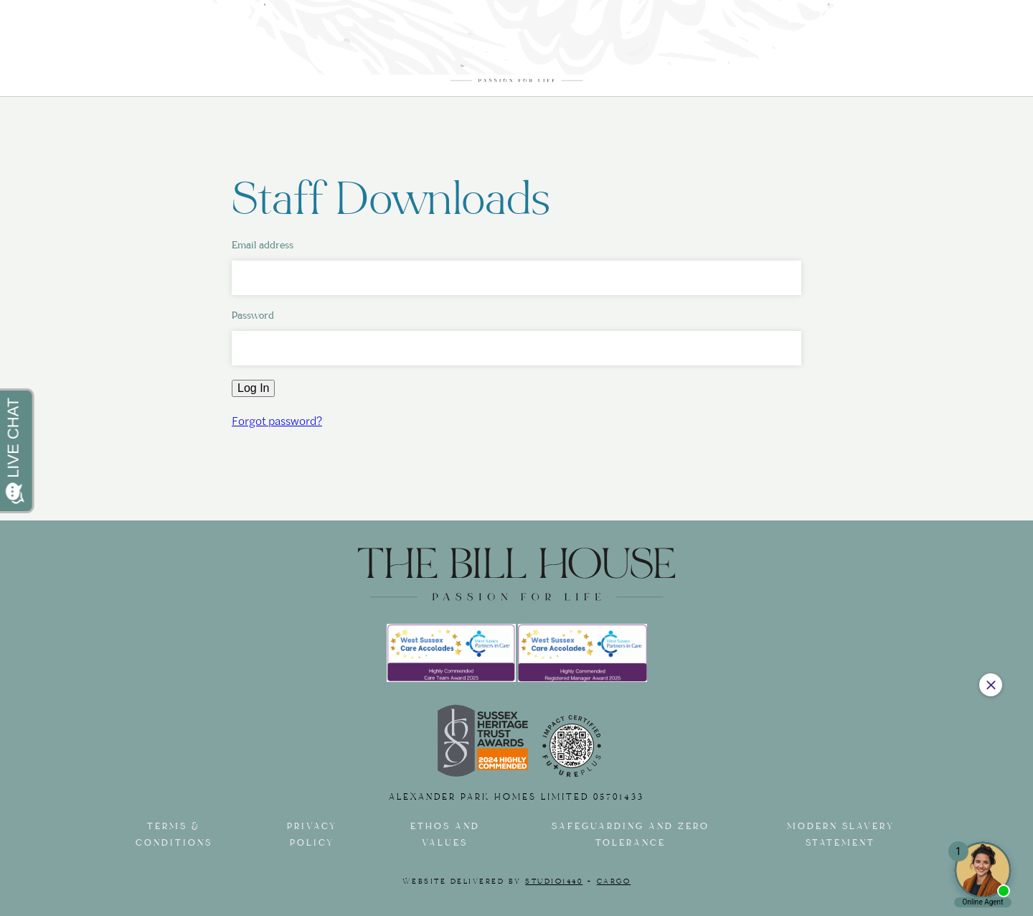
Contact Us (879, 53)
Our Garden (666, 53)
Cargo (614, 881)
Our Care (183, 53)
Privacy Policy (312, 835)
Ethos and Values (445, 835)
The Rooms (277, 53)
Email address (262, 245)
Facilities (374, 53)
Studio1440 (553, 881)
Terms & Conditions (174, 835)
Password (253, 315)
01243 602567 (882, 21)
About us (92, 53)
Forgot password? (277, 420)
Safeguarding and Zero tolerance (630, 835)
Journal (773, 53)
